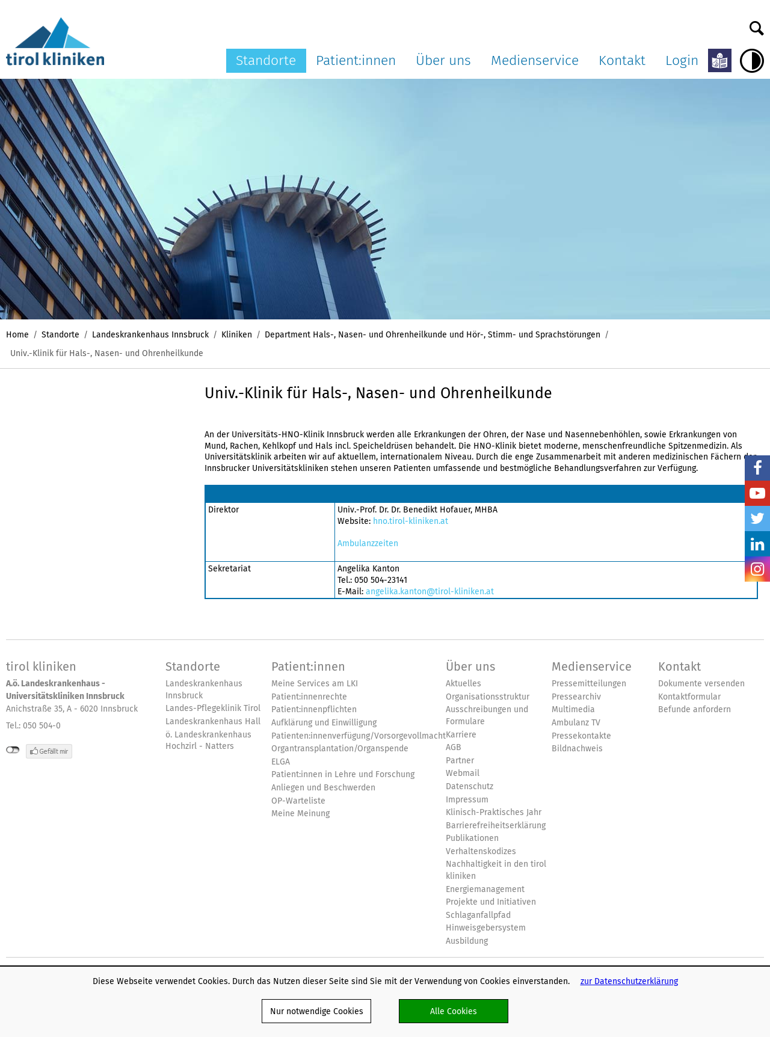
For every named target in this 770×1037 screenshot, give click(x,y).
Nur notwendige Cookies (316, 1011)
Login (681, 60)
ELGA (280, 762)
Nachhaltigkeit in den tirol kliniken (496, 870)
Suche (757, 25)
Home (17, 334)
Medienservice (535, 60)
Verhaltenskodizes (481, 851)
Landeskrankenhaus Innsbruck (150, 334)
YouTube (757, 493)
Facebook (757, 468)
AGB (453, 747)
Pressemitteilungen (589, 683)
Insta (757, 569)
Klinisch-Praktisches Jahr (493, 812)
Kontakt (622, 60)
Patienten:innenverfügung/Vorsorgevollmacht (358, 736)
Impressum (467, 799)
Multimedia (573, 709)
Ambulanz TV (576, 722)
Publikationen (472, 838)
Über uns (443, 60)
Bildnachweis (577, 748)
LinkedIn (757, 543)
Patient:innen (356, 60)
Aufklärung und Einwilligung (324, 722)
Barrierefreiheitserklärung (496, 825)
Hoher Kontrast (752, 61)
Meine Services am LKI (314, 683)
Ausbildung (467, 941)
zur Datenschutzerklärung (629, 981)
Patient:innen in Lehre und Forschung (342, 774)
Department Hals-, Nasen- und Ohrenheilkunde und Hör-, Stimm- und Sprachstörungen (432, 334)
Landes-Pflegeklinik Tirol (212, 708)
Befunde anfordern (694, 709)
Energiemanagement (485, 889)
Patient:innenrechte (309, 697)
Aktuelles (463, 683)
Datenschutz (469, 786)
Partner (460, 760)
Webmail (462, 773)
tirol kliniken (41, 666)
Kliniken (236, 334)
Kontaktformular (689, 697)
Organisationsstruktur (487, 697)
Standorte (266, 60)
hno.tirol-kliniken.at (410, 521)
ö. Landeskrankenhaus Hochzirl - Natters (208, 740)
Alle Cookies (453, 1011)
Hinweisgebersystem (486, 928)
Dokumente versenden (701, 683)
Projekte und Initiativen (491, 902)
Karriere (461, 734)
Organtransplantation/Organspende (339, 748)
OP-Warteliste (298, 801)
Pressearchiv (576, 697)
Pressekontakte (581, 736)
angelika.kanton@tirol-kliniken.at (430, 591)
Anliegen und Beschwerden (323, 787)
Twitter (757, 518)
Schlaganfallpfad (478, 915)
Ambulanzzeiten (367, 543)
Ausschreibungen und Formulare (487, 715)
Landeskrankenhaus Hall (212, 721)
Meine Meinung (300, 813)
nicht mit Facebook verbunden (13, 750)
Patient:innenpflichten (314, 709)
